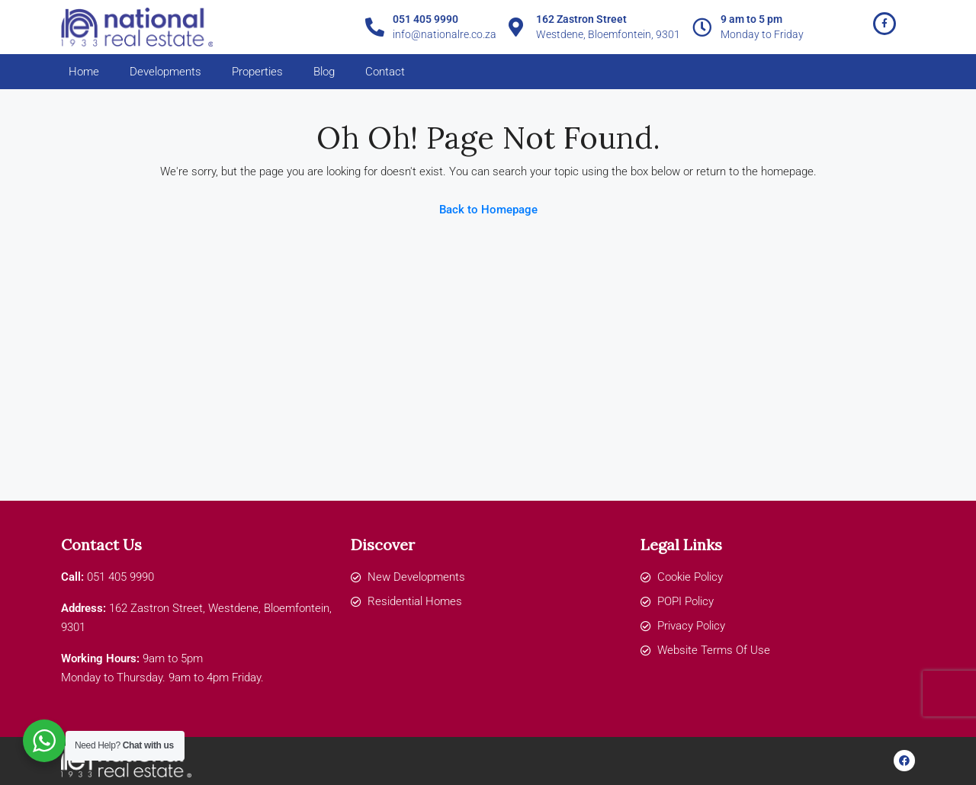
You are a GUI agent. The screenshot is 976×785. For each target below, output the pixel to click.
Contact (385, 71)
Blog (324, 71)
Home (84, 71)
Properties (257, 71)
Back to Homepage (488, 209)
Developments (165, 71)
